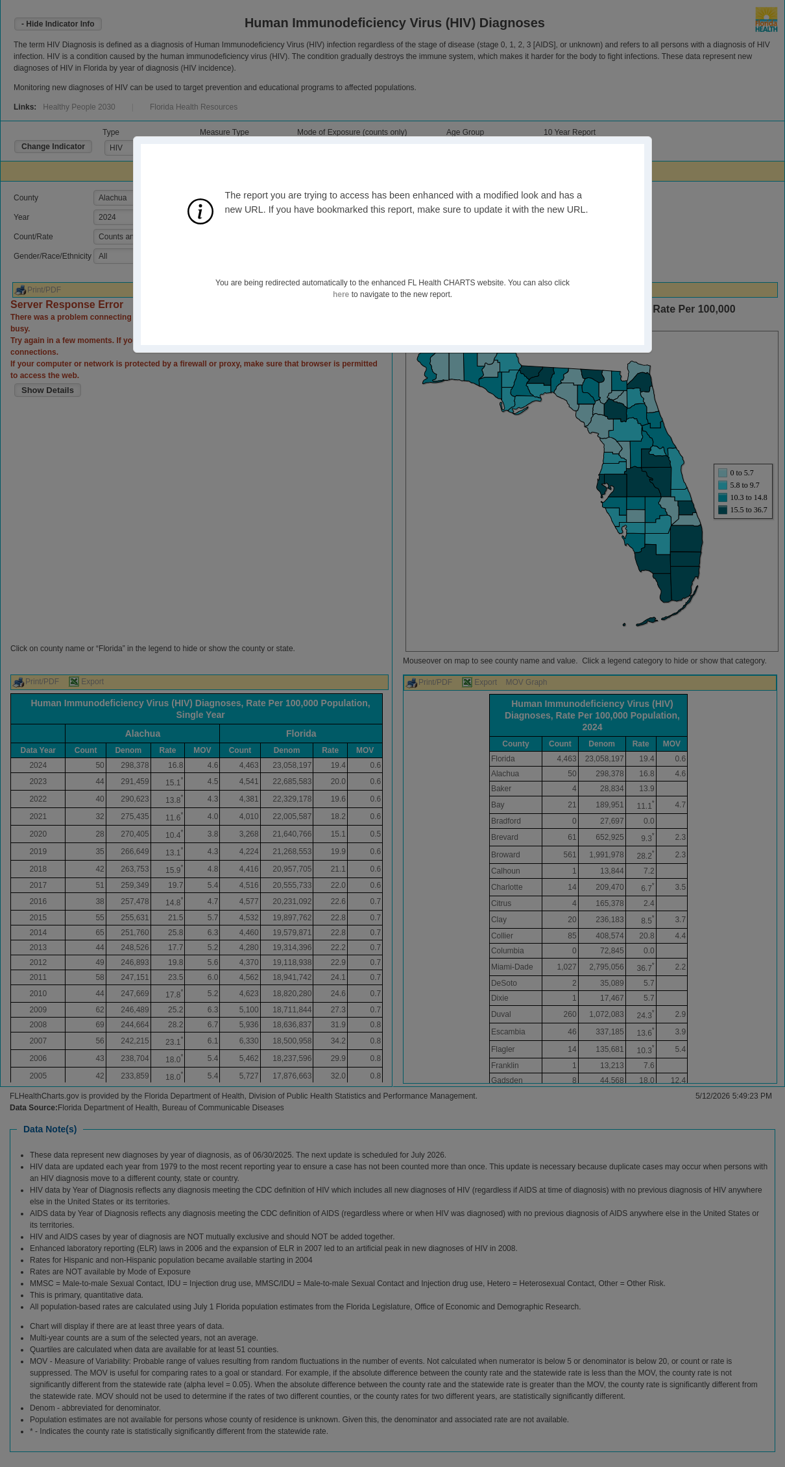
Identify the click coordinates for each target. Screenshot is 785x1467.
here (341, 294)
